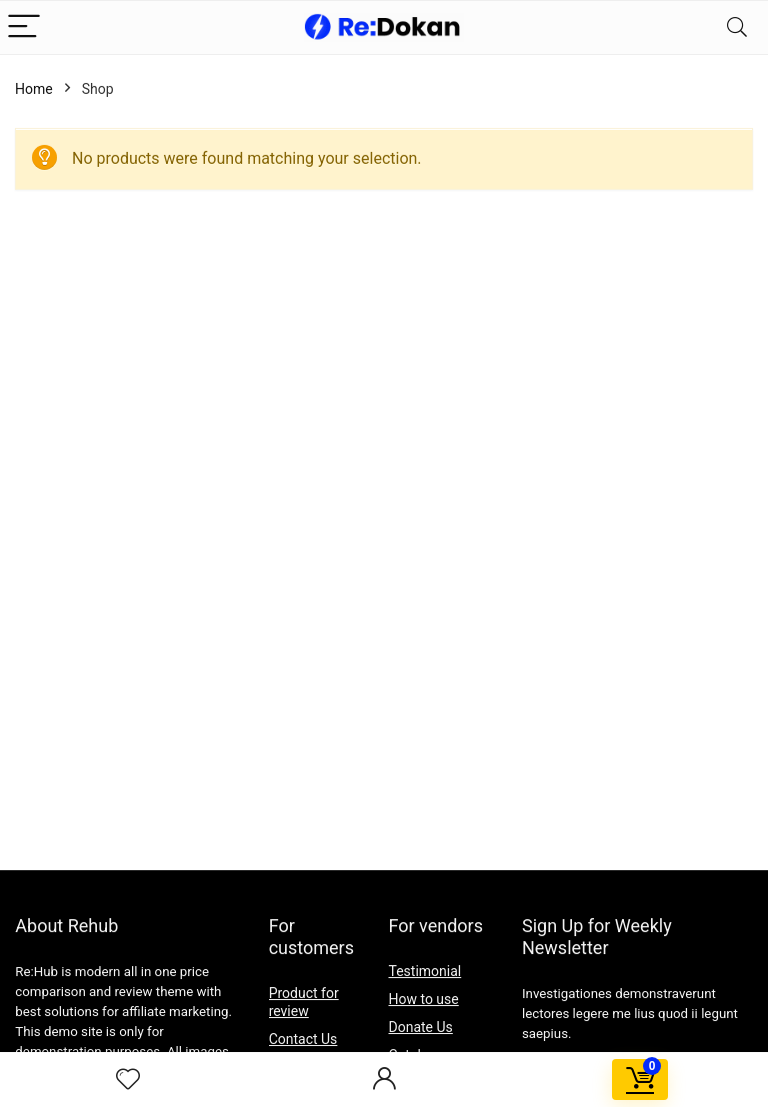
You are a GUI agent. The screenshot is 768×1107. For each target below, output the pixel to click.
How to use (424, 999)
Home (34, 89)
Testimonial (425, 971)
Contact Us (303, 1039)
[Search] (737, 27)
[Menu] (24, 27)
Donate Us (421, 1027)
